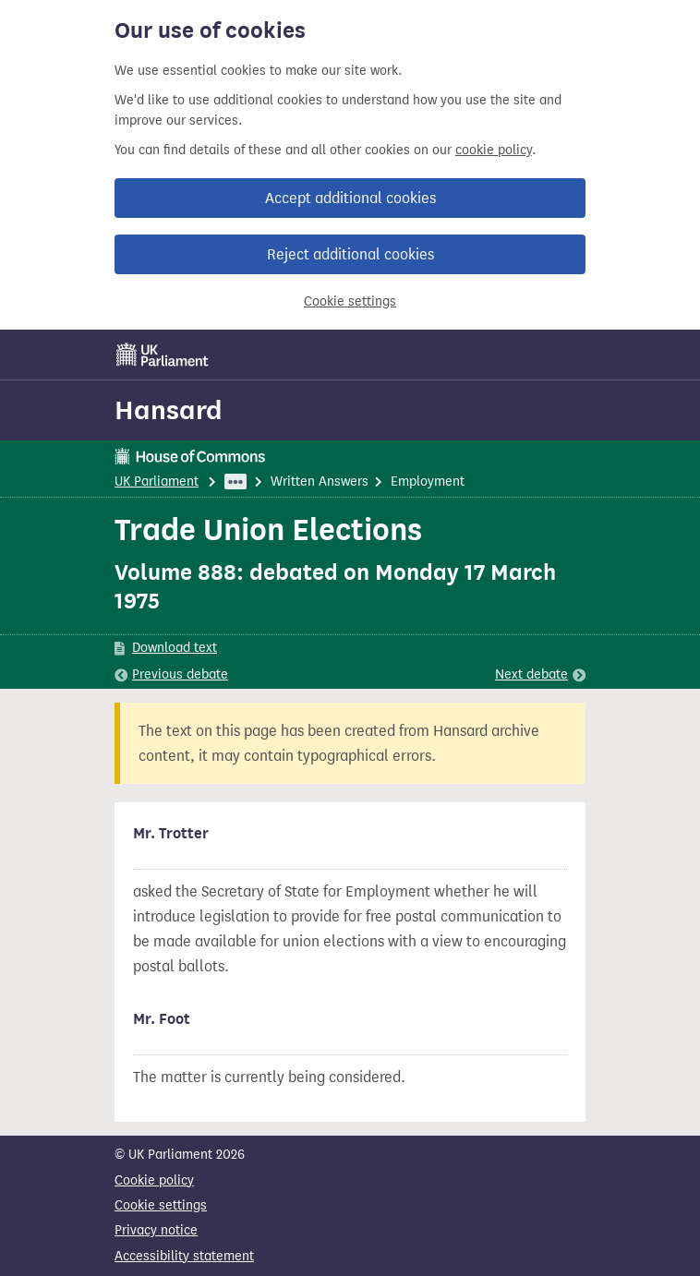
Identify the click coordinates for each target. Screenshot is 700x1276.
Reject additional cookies (350, 254)
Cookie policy (154, 1180)
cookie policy (493, 150)
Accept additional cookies (350, 198)
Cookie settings (350, 301)
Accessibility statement (184, 1256)
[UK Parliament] (163, 354)
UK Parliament (157, 481)
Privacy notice (156, 1230)
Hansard (169, 410)
